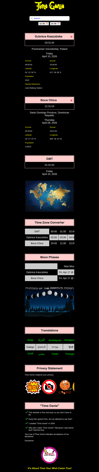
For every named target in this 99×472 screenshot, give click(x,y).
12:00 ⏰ (43, 24)
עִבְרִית (55, 347)
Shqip (30, 340)
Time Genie (49, 6)
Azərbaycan (55, 340)
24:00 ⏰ (55, 24)
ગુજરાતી (41, 347)
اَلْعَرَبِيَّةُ (41, 340)
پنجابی (41, 354)
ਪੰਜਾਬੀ (30, 353)
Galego (30, 347)
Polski (55, 354)
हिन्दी (71, 347)
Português (70, 354)
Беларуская (71, 340)
